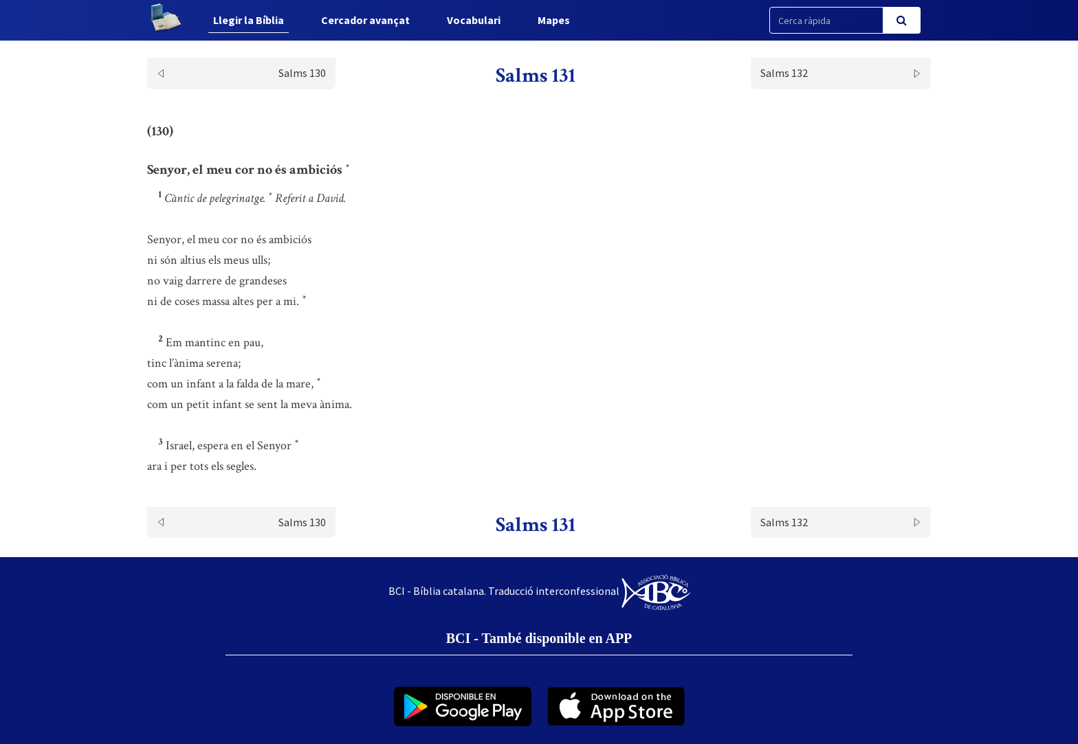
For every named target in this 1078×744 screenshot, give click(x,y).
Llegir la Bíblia (248, 20)
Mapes (554, 20)
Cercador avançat (365, 20)
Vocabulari (473, 20)
